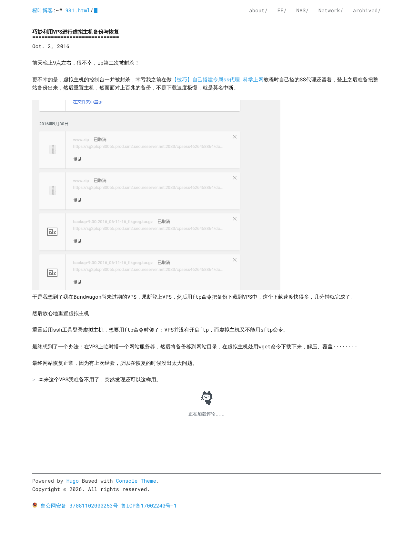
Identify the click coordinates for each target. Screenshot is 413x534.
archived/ (367, 10)
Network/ (330, 10)
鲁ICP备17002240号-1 (149, 505)
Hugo (72, 481)
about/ (258, 10)
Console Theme (136, 481)
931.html (77, 10)
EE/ (282, 10)
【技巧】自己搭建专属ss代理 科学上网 (218, 79)
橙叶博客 (42, 10)
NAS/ (302, 10)
